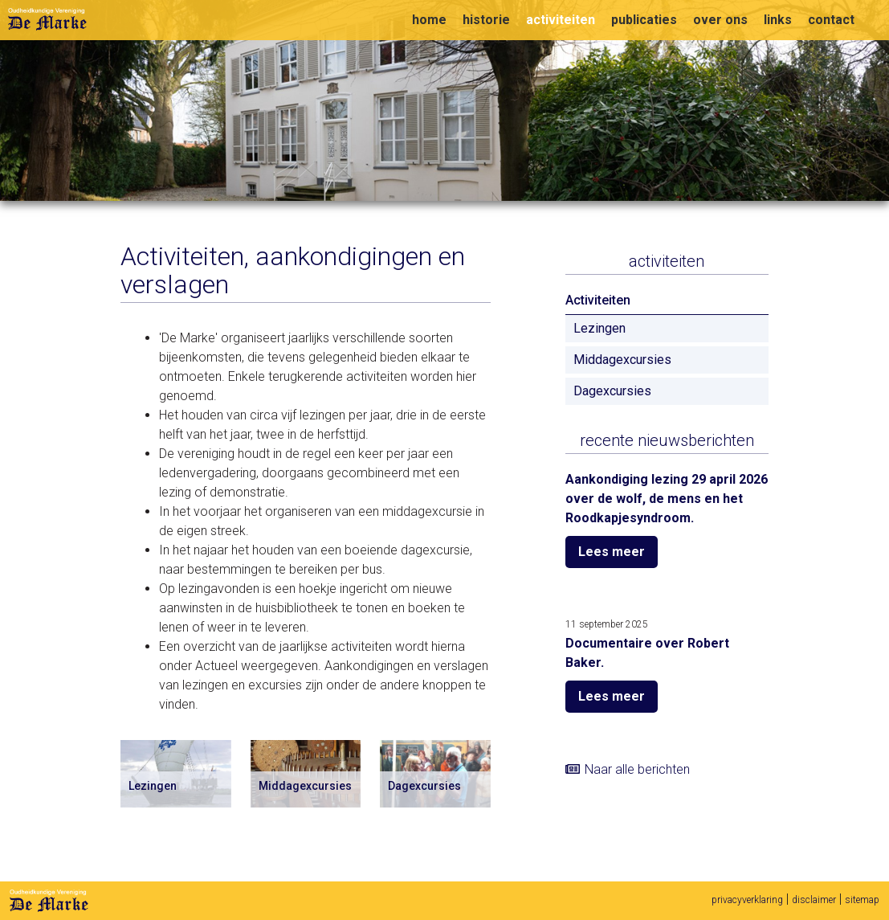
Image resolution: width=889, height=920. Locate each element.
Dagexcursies (612, 391)
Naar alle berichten (637, 769)
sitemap (862, 900)
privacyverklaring (747, 900)
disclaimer (814, 900)
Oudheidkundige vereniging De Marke (47, 19)
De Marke (49, 900)
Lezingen (599, 328)
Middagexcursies (622, 359)
